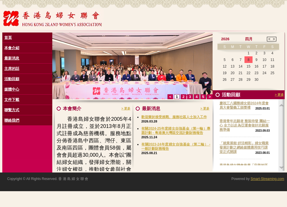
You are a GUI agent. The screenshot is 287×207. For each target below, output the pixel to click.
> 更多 (126, 108)
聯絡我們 (11, 120)
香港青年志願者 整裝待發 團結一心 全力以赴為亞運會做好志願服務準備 (244, 125)
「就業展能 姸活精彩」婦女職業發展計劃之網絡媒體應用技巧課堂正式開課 (244, 147)
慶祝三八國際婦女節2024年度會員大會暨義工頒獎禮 (244, 105)
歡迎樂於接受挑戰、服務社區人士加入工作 (174, 117)
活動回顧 (11, 79)
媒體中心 (11, 89)
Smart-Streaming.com (267, 179)
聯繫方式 (11, 110)
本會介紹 (11, 48)
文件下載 (11, 99)
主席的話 (11, 68)
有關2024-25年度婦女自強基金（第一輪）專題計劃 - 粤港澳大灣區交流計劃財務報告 (175, 130)
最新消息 (11, 58)
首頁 (8, 37)
